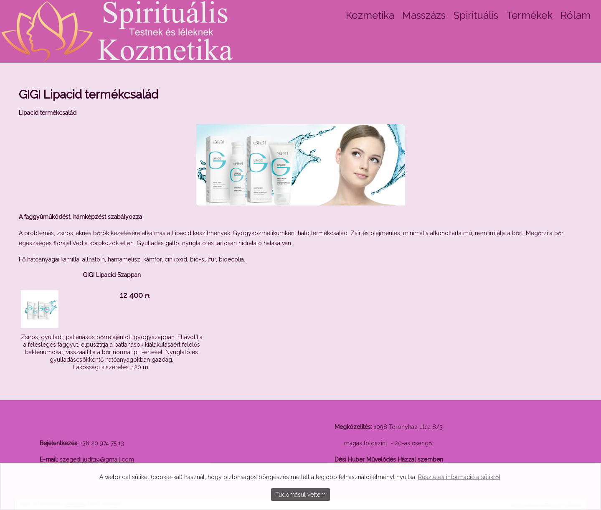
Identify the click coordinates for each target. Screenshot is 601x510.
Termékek (529, 15)
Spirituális (476, 15)
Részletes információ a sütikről (459, 477)
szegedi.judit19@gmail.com (97, 459)
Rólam (575, 15)
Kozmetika (370, 15)
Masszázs (424, 15)
